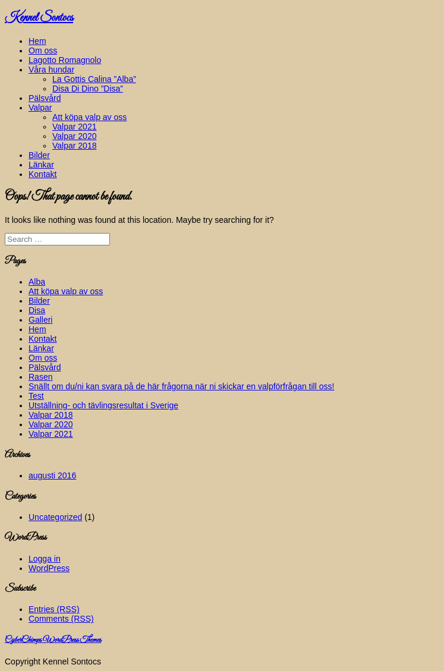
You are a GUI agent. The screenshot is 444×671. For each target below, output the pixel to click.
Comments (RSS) (61, 618)
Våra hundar (51, 69)
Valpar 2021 (74, 126)
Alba (37, 281)
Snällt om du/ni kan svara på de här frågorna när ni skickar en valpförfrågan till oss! (181, 386)
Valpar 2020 (74, 136)
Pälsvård (45, 98)
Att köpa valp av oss (89, 117)
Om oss (43, 50)
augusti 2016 (52, 475)
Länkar (41, 164)
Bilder (39, 155)
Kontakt (42, 174)
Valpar (40, 107)
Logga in (45, 558)
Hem (37, 41)
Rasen (40, 377)
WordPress (49, 568)
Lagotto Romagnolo (65, 60)
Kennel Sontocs (39, 18)
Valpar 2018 (74, 145)
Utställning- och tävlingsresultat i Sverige (103, 405)
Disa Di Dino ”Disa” (87, 88)
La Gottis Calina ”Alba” (94, 79)
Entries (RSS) (54, 609)
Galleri (40, 320)
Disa (37, 310)
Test (36, 396)
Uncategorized (55, 517)
